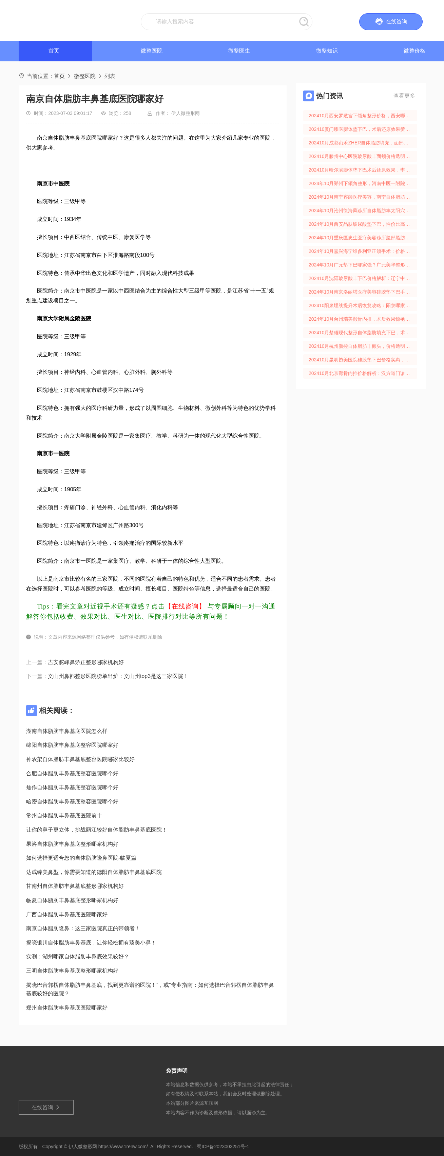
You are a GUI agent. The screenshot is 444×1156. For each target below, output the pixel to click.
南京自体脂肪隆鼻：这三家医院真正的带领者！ (83, 928)
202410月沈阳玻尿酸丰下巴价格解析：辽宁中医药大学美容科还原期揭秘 (363, 278)
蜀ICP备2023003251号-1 (223, 1146)
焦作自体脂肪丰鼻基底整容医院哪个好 (72, 787)
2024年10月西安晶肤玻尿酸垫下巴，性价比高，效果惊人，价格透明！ (363, 224)
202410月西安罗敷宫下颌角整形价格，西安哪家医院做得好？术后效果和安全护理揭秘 (363, 115)
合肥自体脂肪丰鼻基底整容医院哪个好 (72, 773)
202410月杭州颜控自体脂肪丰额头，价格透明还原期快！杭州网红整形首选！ (363, 346)
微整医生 (239, 51)
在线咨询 (46, 1107)
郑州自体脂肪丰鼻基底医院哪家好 (67, 1008)
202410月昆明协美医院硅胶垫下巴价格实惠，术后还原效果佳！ (363, 359)
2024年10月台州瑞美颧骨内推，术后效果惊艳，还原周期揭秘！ (363, 319)
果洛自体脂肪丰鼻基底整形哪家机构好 (72, 844)
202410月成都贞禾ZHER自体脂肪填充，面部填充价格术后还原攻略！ (363, 142)
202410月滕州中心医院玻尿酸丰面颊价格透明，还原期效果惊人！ (363, 156)
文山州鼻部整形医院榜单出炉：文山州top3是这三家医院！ (118, 676)
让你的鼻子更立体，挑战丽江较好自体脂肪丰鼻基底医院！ (96, 830)
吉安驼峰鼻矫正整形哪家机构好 (86, 662)
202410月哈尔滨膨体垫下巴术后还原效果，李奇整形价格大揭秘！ (363, 170)
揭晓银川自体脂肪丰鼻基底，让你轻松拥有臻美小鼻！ (91, 942)
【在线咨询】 (185, 606)
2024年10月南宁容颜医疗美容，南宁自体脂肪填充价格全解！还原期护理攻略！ (363, 197)
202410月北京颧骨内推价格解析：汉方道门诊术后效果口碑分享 (363, 373)
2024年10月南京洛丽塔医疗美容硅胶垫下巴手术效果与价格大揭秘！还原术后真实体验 (363, 292)
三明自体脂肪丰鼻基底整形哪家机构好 (72, 971)
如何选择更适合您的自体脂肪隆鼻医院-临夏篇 (81, 858)
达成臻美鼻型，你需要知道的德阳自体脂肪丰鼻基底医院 (94, 872)
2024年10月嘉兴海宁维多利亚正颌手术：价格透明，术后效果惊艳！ (363, 251)
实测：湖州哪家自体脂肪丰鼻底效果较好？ (77, 956)
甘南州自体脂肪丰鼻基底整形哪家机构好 (75, 886)
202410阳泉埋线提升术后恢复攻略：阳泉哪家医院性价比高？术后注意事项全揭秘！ (363, 305)
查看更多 (404, 96)
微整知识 (327, 51)
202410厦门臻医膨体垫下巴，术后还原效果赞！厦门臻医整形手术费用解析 (363, 129)
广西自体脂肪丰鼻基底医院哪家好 (67, 914)
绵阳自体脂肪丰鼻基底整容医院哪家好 (72, 745)
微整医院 (151, 51)
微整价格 (414, 51)
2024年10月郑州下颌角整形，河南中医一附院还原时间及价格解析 (363, 183)
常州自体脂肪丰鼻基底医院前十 (64, 815)
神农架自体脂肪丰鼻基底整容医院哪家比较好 (80, 759)
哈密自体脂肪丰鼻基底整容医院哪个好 (72, 801)
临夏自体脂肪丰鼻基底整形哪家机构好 (72, 900)
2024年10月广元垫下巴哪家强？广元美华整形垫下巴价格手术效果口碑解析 (363, 264)
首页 (59, 76)
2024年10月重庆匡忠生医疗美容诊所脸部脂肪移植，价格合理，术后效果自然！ (363, 237)
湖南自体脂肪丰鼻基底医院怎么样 (67, 731)
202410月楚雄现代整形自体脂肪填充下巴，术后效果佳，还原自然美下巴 (363, 332)
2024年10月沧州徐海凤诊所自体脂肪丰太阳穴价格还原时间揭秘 (363, 210)
